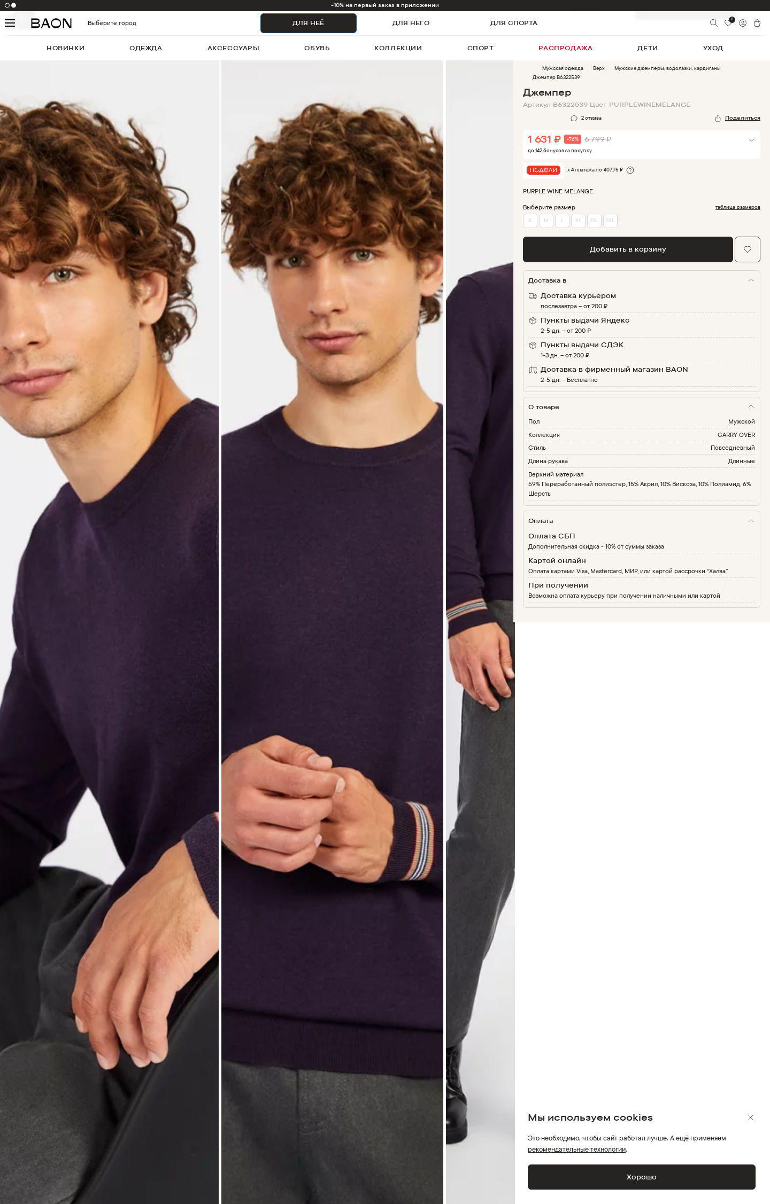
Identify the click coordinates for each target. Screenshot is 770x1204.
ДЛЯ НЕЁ (308, 23)
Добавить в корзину (628, 249)
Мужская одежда (562, 68)
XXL (594, 220)
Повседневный (733, 447)
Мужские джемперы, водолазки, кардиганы (667, 68)
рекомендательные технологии (577, 1149)
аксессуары (233, 48)
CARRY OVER (736, 435)
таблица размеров (737, 207)
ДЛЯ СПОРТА (513, 23)
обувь (316, 48)
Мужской (741, 421)
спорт (480, 48)
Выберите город (94, 23)
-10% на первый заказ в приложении (385, 5)
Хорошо (642, 1176)
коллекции (398, 48)
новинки (65, 48)
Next (521, 639)
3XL (610, 220)
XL (578, 220)
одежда (146, 48)
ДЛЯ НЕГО (410, 23)
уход (713, 48)
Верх (599, 68)
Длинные (741, 461)
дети (647, 48)
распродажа (565, 48)
